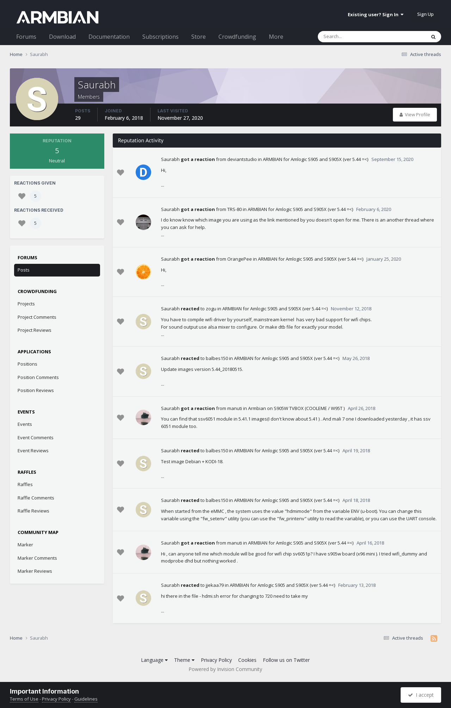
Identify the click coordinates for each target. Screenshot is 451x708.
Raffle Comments (36, 498)
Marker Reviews (35, 571)
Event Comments (36, 437)
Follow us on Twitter (286, 660)
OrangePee (239, 259)
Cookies (247, 660)
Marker (25, 544)
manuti (234, 408)
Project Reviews (34, 330)
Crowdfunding (237, 37)
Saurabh (170, 159)
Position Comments (38, 377)
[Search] (353, 36)
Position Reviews (36, 390)
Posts (24, 270)
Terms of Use (24, 699)
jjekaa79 (215, 585)
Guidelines (86, 699)
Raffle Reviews (33, 511)
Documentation (109, 37)
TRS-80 (234, 209)
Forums (26, 37)
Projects (26, 303)
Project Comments (37, 317)
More (276, 37)
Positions (27, 364)
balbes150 (217, 358)
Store (198, 37)
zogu (211, 308)
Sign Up (425, 14)
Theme (184, 660)
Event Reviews (33, 450)
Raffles (25, 484)
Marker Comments (37, 558)
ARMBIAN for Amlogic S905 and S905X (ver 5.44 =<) (315, 159)
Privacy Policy (216, 660)
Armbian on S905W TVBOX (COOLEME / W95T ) (296, 408)
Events (25, 424)
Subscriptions (160, 37)
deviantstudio (242, 159)
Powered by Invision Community (225, 669)
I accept (421, 694)
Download (62, 37)
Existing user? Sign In (375, 14)
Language (154, 660)
